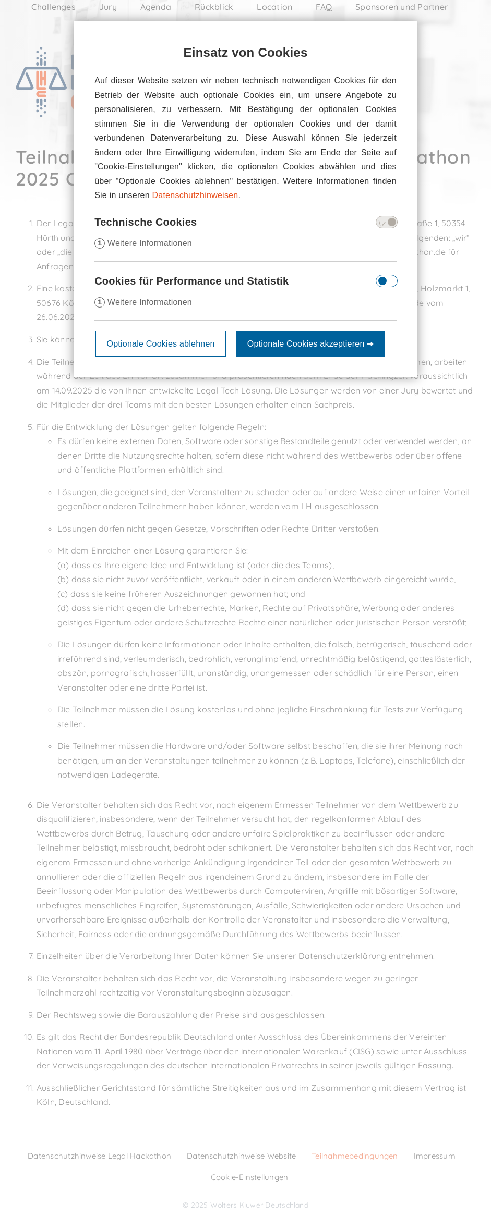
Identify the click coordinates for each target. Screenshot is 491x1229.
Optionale (310, 343)
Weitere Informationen (143, 243)
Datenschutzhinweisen (195, 195)
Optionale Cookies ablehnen (160, 343)
